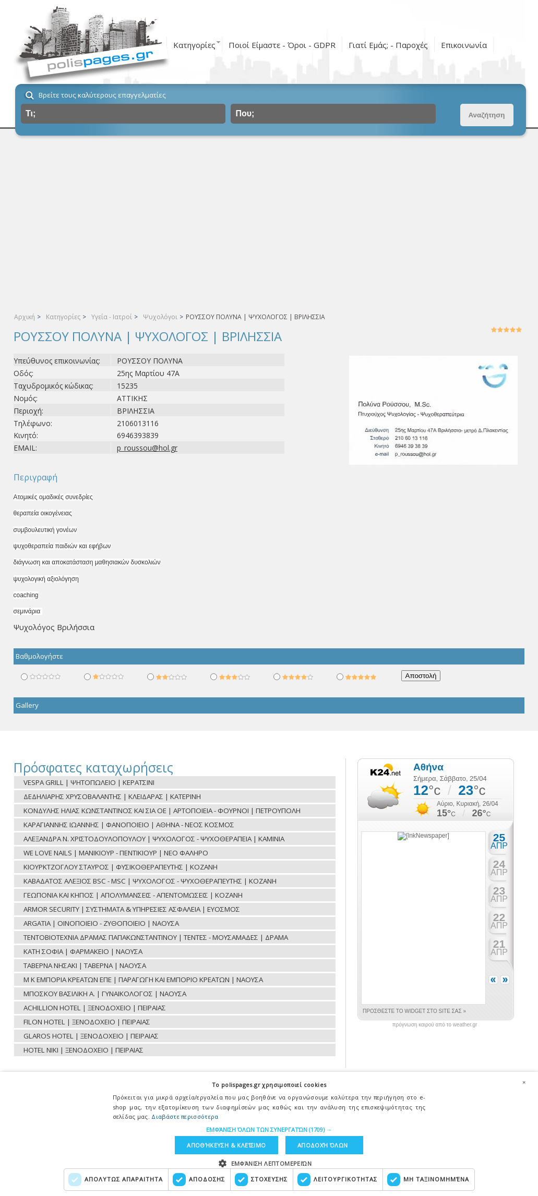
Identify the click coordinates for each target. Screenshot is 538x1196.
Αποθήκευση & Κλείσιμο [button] (226, 1145)
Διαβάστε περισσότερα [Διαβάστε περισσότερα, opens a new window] (184, 1116)
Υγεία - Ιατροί (111, 316)
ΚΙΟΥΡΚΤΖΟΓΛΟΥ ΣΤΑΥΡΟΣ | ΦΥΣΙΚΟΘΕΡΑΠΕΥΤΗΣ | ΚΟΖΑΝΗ (120, 867)
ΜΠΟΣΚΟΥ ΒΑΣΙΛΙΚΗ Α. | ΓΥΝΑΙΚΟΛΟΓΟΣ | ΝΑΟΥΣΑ (104, 993)
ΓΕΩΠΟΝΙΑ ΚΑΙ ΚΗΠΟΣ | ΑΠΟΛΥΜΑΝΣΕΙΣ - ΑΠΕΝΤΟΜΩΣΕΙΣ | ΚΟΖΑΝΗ (133, 895)
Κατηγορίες (194, 45)
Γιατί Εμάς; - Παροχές (388, 45)
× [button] (523, 1082)
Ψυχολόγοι (160, 316)
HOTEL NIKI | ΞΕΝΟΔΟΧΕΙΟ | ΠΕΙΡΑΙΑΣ (83, 1050)
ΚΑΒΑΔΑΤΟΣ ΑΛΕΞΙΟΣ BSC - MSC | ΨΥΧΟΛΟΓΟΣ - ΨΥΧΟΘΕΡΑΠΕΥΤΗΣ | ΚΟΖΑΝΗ (150, 881)
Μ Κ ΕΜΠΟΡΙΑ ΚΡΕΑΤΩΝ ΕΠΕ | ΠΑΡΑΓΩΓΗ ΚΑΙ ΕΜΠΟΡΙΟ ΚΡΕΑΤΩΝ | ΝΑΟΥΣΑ (143, 979)
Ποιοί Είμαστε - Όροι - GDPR (282, 45)
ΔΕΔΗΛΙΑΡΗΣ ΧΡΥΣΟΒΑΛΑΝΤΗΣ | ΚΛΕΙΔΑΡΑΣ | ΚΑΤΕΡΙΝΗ (112, 796)
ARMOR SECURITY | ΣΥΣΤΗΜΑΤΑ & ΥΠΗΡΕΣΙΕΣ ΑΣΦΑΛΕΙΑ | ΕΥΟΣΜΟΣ (131, 909)
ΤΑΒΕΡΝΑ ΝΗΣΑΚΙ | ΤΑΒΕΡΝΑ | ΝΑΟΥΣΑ (84, 965)
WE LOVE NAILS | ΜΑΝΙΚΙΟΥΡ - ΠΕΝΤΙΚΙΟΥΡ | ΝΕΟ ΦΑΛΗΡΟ (115, 852)
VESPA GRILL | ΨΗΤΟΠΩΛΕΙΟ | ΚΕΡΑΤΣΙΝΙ (88, 782)
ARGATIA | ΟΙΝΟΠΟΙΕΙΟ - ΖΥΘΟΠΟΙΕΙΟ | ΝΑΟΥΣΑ (101, 923)
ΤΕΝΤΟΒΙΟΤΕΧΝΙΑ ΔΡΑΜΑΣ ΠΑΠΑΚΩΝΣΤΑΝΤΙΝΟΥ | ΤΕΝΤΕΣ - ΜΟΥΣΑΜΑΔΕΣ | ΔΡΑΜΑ (155, 937)
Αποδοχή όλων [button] (322, 1145)
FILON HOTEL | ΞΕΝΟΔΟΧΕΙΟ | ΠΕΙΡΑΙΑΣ (86, 1021)
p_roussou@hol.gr (147, 448)
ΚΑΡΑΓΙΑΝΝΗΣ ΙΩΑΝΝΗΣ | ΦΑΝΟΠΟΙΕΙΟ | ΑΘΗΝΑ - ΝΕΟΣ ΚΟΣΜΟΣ (128, 824)
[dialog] (269, 1134)
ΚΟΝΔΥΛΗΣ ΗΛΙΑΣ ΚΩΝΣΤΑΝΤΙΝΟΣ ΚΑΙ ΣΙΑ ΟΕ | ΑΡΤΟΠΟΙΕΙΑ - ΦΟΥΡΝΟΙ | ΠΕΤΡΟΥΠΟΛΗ (162, 810)
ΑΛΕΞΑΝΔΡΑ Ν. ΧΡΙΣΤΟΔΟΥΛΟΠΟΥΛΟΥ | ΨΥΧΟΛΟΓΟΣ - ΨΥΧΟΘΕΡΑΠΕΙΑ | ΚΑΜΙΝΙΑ (153, 838)
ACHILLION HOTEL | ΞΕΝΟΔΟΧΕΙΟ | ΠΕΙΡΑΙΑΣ (94, 1007)
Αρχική (24, 316)
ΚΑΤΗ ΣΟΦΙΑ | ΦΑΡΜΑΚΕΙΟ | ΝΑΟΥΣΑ (82, 951)
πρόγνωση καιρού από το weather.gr (434, 1025)
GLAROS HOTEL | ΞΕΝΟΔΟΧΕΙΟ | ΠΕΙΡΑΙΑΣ (91, 1036)
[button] (269, 1129)
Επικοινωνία (464, 45)
